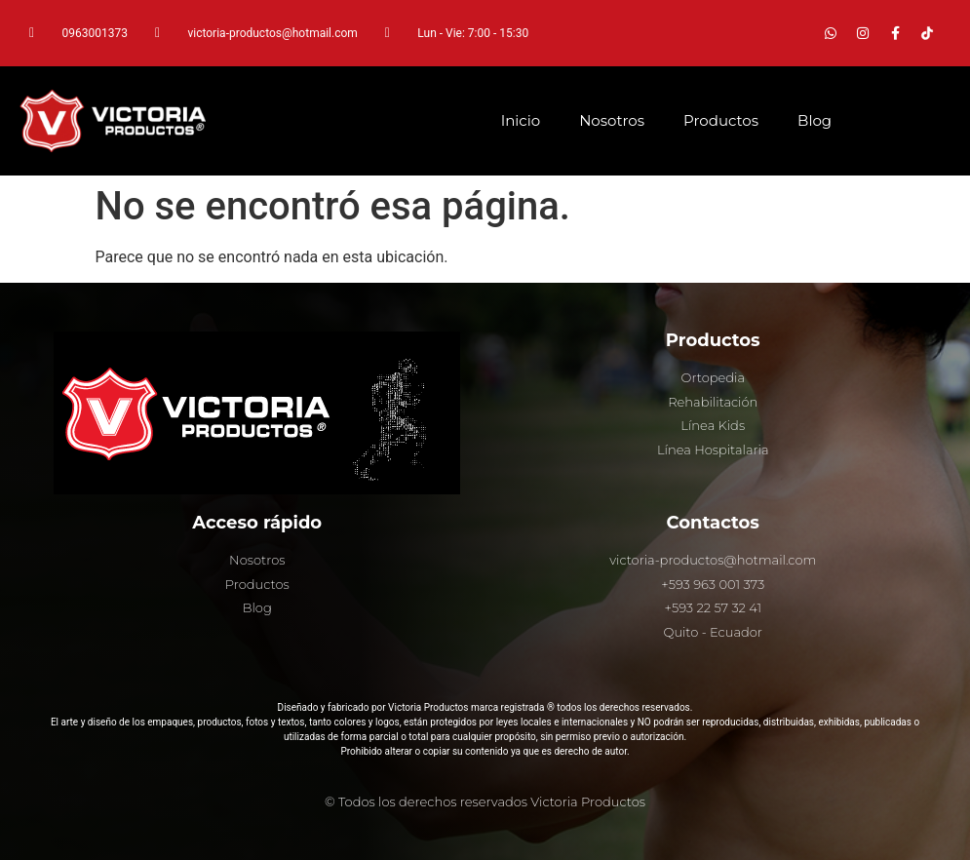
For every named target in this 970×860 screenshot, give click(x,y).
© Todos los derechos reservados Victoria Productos (485, 801)
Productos (720, 120)
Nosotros (611, 120)
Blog (814, 120)
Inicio (520, 120)
